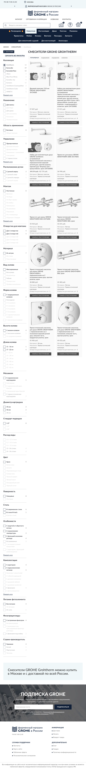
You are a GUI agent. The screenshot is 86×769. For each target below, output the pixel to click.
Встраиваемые (11, 541)
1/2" (8, 423)
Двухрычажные (11, 149)
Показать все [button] (8, 95)
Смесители (31, 31)
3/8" (8, 429)
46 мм (8, 410)
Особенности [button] (9, 521)
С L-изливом (10, 306)
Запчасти (68, 36)
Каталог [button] (18, 19)
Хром (8, 462)
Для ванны (10, 105)
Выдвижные (10, 275)
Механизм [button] (8, 373)
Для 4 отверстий (12, 240)
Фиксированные (12, 269)
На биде (9, 197)
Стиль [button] (6, 505)
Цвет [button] (5, 457)
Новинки (54, 19)
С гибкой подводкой (13, 576)
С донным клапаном (13, 579)
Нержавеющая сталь (13, 471)
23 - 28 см (9, 355)
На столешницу (12, 214)
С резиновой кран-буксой (15, 391)
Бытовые (9, 130)
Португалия (10, 650)
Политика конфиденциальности (64, 752)
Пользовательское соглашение (24, 755)
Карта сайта (17, 749)
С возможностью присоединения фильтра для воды (15, 629)
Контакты (66, 19)
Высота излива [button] (10, 326)
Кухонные (9, 117)
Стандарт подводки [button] (12, 419)
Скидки (55, 749)
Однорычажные (12, 143)
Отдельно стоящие (13, 217)
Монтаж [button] (7, 186)
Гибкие (8, 278)
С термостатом (11, 158)
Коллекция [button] (8, 60)
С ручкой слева (11, 174)
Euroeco (9, 83)
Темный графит (11, 477)
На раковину (10, 209)
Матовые (9, 499)
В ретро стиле (11, 515)
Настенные (10, 191)
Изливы (38, 36)
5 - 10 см (9, 352)
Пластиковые (11, 259)
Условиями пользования (41, 714)
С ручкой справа (12, 180)
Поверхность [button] (9, 492)
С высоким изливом (13, 333)
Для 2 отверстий (12, 234)
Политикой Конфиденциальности (53, 712)
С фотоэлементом (12, 591)
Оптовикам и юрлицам (36, 19)
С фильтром (10, 588)
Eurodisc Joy (10, 80)
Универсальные (11, 120)
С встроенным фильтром (15, 620)
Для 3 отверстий (12, 237)
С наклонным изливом (14, 320)
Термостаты (18, 36)
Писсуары (58, 36)
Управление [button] (8, 139)
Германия (9, 644)
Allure (8, 74)
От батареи (10, 607)
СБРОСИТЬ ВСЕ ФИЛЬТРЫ (15, 56)
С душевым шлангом (13, 585)
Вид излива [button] (8, 265)
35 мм (8, 407)
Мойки (29, 36)
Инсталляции (43, 31)
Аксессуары (63, 41)
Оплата (55, 734)
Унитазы (63, 31)
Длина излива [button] (9, 342)
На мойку (9, 203)
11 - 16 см (9, 347)
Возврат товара (58, 737)
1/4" (8, 426)
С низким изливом (12, 330)
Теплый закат (11, 480)
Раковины (73, 31)
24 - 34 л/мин (11, 451)
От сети (9, 610)
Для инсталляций (48, 41)
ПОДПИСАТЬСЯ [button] (63, 707)
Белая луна (10, 465)
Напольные (10, 206)
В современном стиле (14, 509)
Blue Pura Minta (11, 77)
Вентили (47, 36)
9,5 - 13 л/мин (11, 445)
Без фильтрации (12, 623)
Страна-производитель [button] (14, 640)
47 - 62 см (9, 367)
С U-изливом (10, 312)
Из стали (9, 256)
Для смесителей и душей (28, 41)
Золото (9, 468)
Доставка (56, 731)
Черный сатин (11, 486)
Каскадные (10, 300)
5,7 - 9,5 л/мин (11, 442)
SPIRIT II (9, 92)
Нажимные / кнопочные (15, 152)
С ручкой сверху (12, 171)
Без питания (10, 604)
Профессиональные (13, 284)
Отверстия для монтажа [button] (14, 226)
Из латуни (10, 253)
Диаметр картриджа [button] (13, 402)
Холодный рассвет (13, 483)
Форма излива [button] (10, 290)
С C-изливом (10, 303)
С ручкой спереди (12, 177)
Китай (8, 647)
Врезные (9, 194)
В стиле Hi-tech (11, 512)
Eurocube (9, 68)
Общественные (11, 133)
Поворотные (10, 281)
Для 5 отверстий (12, 243)
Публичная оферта (20, 752)
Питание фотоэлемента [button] (14, 600)
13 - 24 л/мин (11, 448)
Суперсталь (10, 474)
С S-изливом (10, 309)
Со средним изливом (13, 336)
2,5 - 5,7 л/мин (11, 439)
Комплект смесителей (14, 573)
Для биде (9, 108)
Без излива (10, 272)
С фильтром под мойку (14, 634)
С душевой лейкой (13, 582)
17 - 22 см (9, 349)
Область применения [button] (13, 126)
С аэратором (10, 565)
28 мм (8, 413)
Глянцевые (10, 496)
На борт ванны (11, 200)
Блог (55, 746)
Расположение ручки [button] (13, 167)
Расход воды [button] (9, 435)
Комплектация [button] (10, 560)
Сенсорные (10, 155)
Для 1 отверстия (12, 231)
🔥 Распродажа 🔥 (16, 31)
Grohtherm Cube (12, 89)
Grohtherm (10, 65)
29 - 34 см (9, 358)
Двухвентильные (12, 146)
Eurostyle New (11, 71)
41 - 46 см (9, 364)
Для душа (9, 111)
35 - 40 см (9, 361)
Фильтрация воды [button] (11, 616)
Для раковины (11, 114)
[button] (70, 24)
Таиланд (9, 653)
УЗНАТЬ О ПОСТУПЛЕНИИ (40, 122)
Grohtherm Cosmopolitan (15, 86)
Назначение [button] (8, 100)
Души (54, 31)
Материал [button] (8, 249)
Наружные (10, 211)
